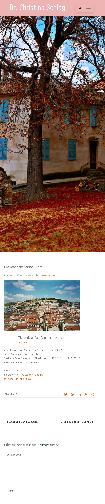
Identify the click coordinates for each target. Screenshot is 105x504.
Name (10, 491)
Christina (22, 342)
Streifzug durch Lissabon (78, 421)
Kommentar (14, 455)
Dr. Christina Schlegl (38, 8)
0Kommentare (50, 275)
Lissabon (19, 370)
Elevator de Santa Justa (21, 421)
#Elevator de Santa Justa (17, 379)
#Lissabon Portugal (32, 374)
